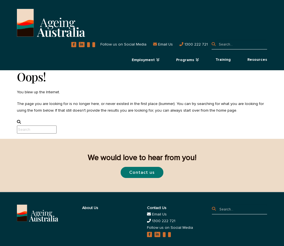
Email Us (157, 214)
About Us (90, 207)
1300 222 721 (161, 221)
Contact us (142, 172)
